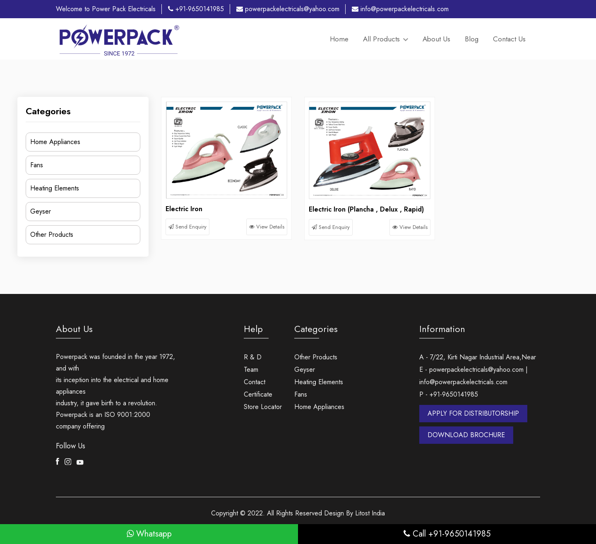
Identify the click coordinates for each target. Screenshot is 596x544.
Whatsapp (149, 534)
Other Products (51, 234)
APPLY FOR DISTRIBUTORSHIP (473, 413)
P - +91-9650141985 (448, 394)
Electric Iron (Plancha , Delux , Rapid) (366, 209)
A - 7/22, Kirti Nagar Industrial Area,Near (477, 357)
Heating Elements (54, 188)
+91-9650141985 (196, 9)
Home (339, 39)
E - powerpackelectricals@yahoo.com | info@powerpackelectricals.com (473, 376)
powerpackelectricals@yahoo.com (287, 9)
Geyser (40, 211)
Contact (254, 382)
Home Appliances (55, 142)
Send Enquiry (187, 227)
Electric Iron (184, 209)
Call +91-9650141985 (447, 534)
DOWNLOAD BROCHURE (466, 435)
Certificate (258, 394)
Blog (471, 39)
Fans (36, 165)
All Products (385, 39)
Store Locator (263, 407)
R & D (253, 357)
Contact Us (509, 39)
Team (251, 369)
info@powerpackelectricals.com (400, 9)
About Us (436, 39)
